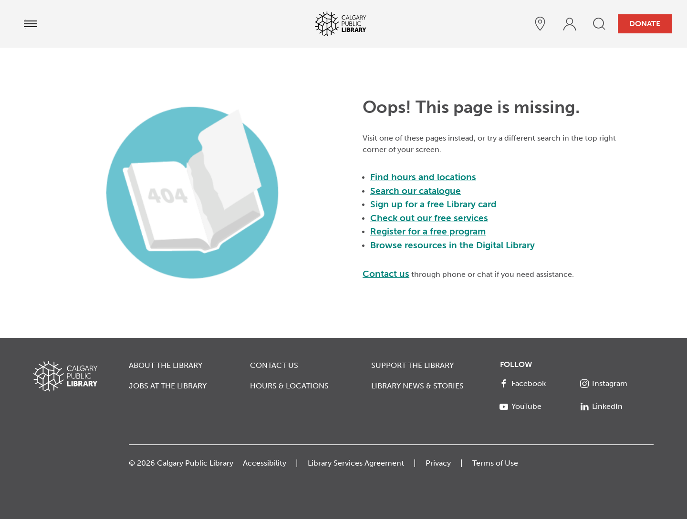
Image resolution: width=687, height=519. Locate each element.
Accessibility (264, 463)
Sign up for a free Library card (433, 204)
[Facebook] (536, 383)
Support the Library (412, 365)
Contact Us (274, 365)
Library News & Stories (417, 385)
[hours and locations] (540, 24)
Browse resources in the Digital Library (452, 245)
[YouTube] (536, 406)
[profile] (569, 24)
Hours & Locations (289, 385)
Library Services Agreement (356, 463)
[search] (599, 24)
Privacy (438, 463)
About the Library (165, 365)
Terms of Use (495, 463)
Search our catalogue (415, 190)
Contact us (386, 273)
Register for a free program (428, 231)
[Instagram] (617, 383)
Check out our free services (429, 218)
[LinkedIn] (617, 406)
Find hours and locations (423, 177)
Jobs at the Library (168, 385)
